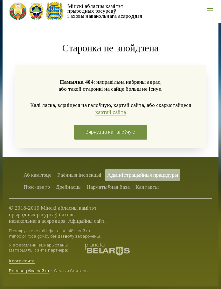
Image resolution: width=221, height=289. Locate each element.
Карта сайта (22, 260)
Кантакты (147, 187)
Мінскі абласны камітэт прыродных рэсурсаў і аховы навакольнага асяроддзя (104, 11)
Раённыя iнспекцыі (79, 175)
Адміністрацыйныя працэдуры (142, 175)
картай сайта (110, 112)
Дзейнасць (68, 187)
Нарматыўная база (108, 187)
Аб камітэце (38, 175)
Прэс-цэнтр (37, 187)
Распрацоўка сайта (29, 270)
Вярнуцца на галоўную (110, 132)
